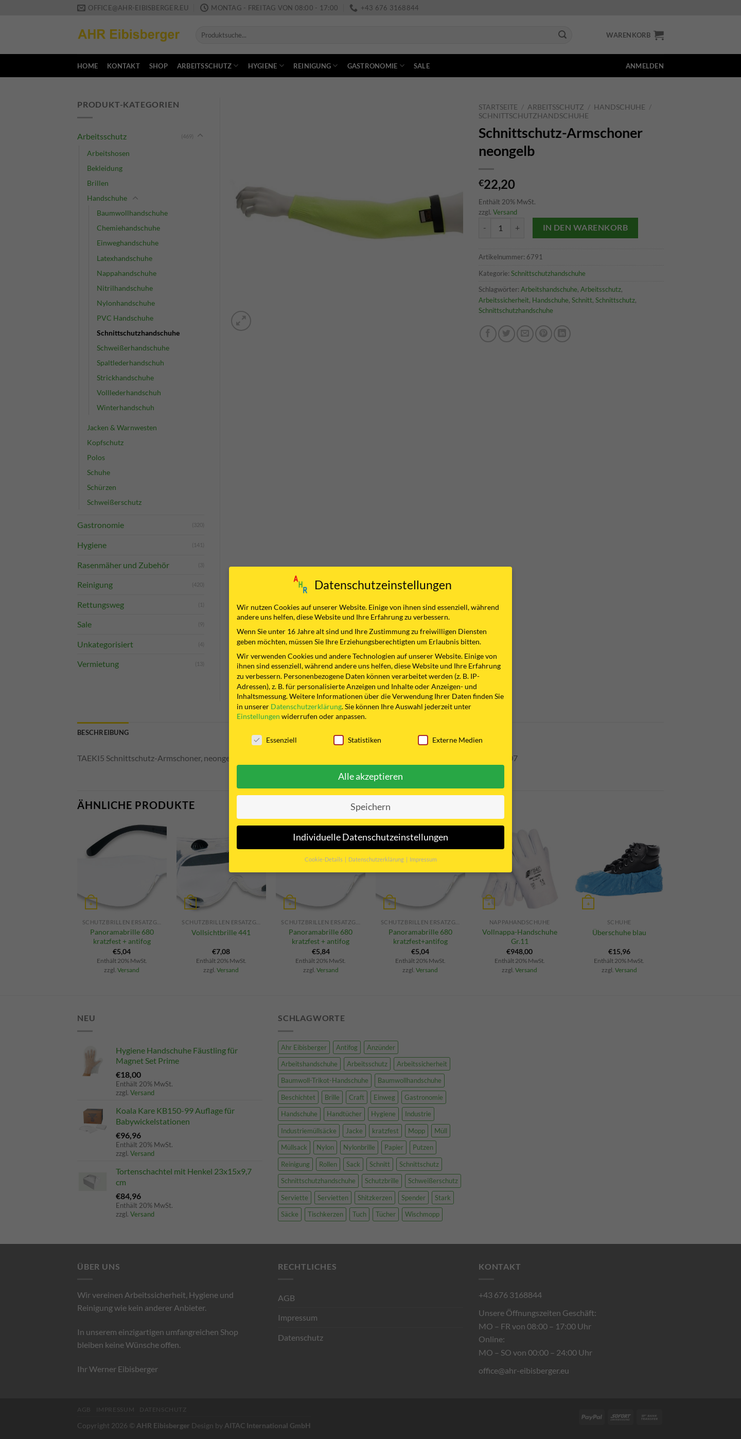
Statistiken (357, 740)
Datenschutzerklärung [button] (376, 859)
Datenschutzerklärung (306, 706)
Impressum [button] (423, 859)
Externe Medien (450, 740)
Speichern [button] (370, 806)
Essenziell (274, 740)
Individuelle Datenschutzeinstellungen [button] (370, 837)
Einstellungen (258, 716)
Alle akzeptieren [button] (370, 776)
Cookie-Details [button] (324, 859)
